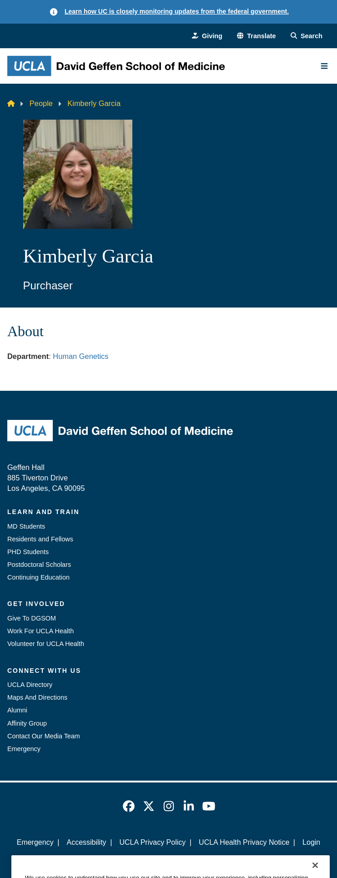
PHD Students (28, 551)
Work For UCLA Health (40, 631)
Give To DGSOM (31, 618)
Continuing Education (38, 577)
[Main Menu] (324, 66)
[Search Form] (306, 36)
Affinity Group (27, 723)
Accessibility (86, 842)
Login (311, 842)
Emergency (23, 748)
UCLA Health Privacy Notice (244, 842)
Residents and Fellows (40, 539)
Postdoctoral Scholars (39, 564)
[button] (256, 36)
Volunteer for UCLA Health (45, 643)
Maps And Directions (37, 697)
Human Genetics (82, 356)
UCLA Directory (29, 684)
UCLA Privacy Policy (152, 842)
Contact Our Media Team (43, 736)
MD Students (26, 526)
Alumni (17, 710)
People (41, 103)
